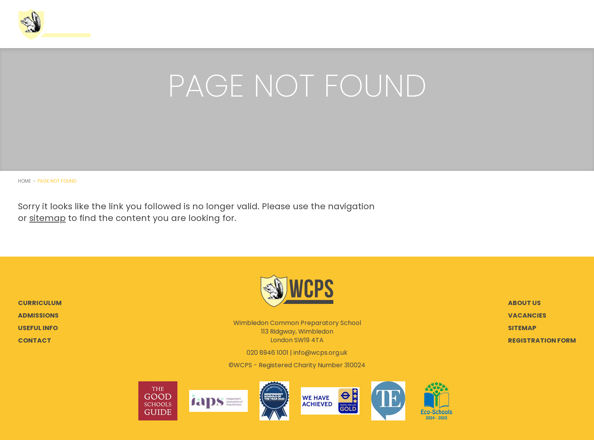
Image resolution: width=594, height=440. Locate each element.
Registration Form (542, 340)
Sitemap (522, 328)
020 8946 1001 (267, 352)
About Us (141, 24)
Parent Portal (442, 24)
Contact (34, 340)
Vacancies (527, 315)
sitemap (47, 218)
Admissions (262, 24)
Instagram (552, 24)
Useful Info (379, 24)
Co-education (199, 24)
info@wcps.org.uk (320, 352)
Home (24, 181)
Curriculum (321, 24)
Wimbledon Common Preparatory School (54, 24)
